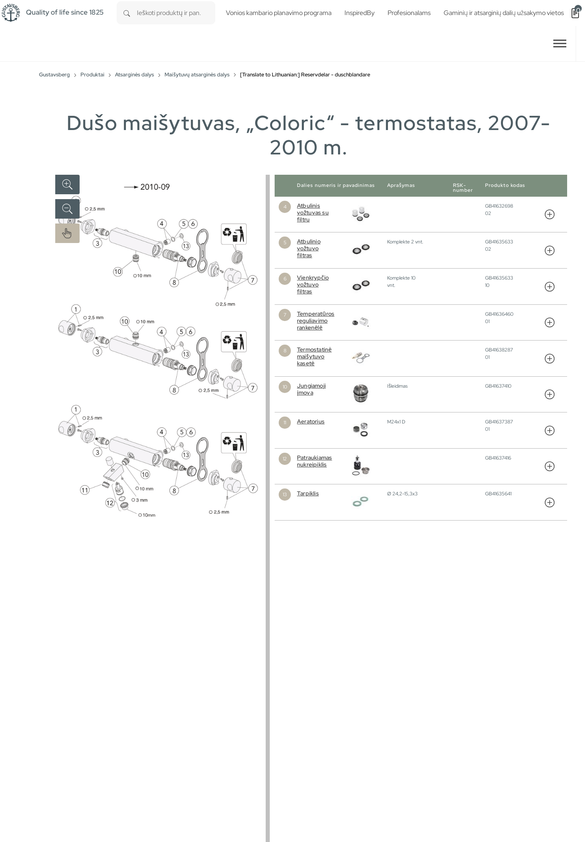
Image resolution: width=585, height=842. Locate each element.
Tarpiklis (308, 493)
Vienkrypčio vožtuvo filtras (313, 284)
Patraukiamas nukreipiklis (314, 461)
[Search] (127, 12)
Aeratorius (311, 421)
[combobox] (176, 12)
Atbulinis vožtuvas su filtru (313, 212)
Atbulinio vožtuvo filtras (309, 248)
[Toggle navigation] (560, 43)
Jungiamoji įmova (311, 389)
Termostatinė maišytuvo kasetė (314, 356)
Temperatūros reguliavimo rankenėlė (315, 320)
